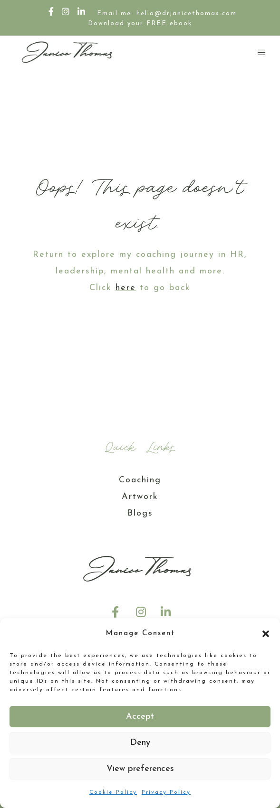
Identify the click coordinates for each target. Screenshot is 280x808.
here (126, 287)
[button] (265, 634)
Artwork (140, 496)
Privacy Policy (166, 792)
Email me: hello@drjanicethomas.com (167, 13)
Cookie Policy (113, 792)
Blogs (140, 513)
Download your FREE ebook (140, 23)
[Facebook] (51, 11)
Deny (140, 742)
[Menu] (258, 52)
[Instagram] (66, 11)
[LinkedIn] (81, 11)
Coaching (140, 480)
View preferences (140, 768)
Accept (140, 716)
